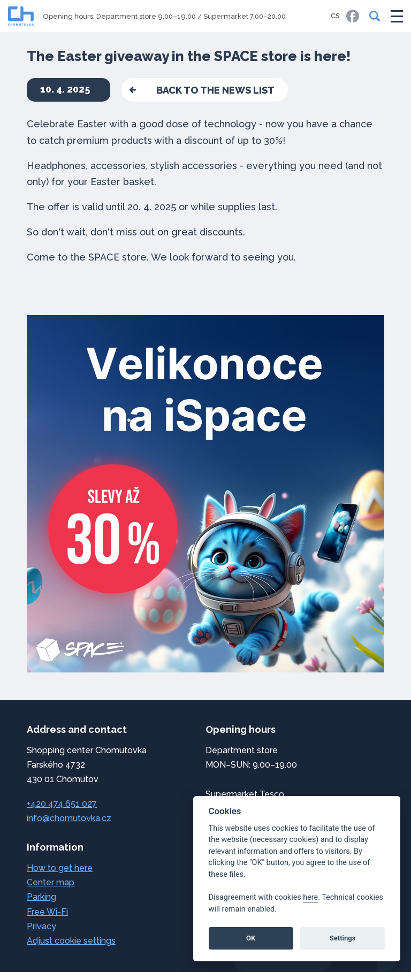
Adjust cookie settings (71, 941)
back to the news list (215, 90)
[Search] (372, 16)
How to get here (60, 868)
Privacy (41, 926)
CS (335, 16)
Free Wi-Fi (47, 912)
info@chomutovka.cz (69, 818)
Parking (41, 897)
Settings (343, 938)
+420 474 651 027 (62, 804)
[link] (352, 16)
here (310, 897)
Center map (50, 882)
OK (250, 938)
